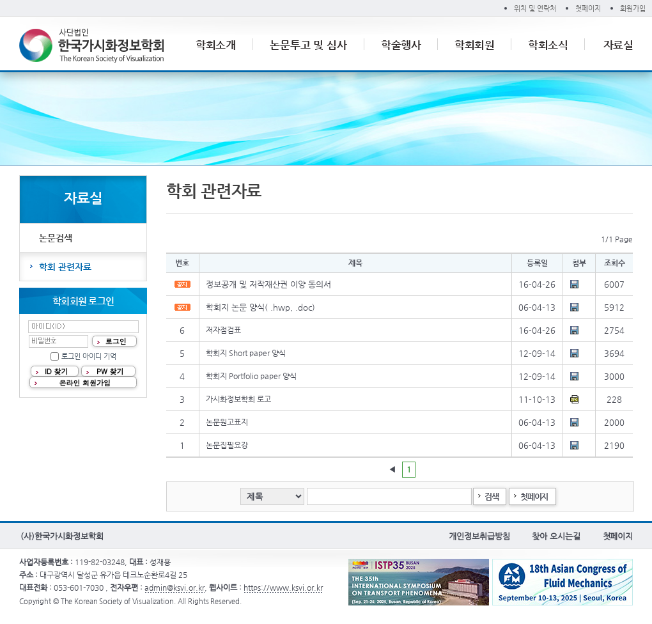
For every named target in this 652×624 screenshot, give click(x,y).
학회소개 (216, 44)
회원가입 (633, 8)
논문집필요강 (227, 445)
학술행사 (401, 44)
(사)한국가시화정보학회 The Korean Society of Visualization (91, 45)
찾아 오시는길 (556, 536)
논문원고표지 (227, 421)
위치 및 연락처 (535, 8)
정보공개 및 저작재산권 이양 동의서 (268, 284)
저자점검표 (223, 329)
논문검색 (55, 238)
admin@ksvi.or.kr (174, 587)
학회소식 (548, 44)
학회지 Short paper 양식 (246, 352)
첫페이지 (588, 8)
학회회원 (474, 44)
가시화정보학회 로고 (238, 398)
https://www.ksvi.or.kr (283, 587)
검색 (491, 496)
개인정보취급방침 (479, 536)
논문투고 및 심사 (309, 44)
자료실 (618, 44)
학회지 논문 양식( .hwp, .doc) (260, 307)
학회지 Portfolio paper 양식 (251, 375)
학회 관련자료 (65, 266)
